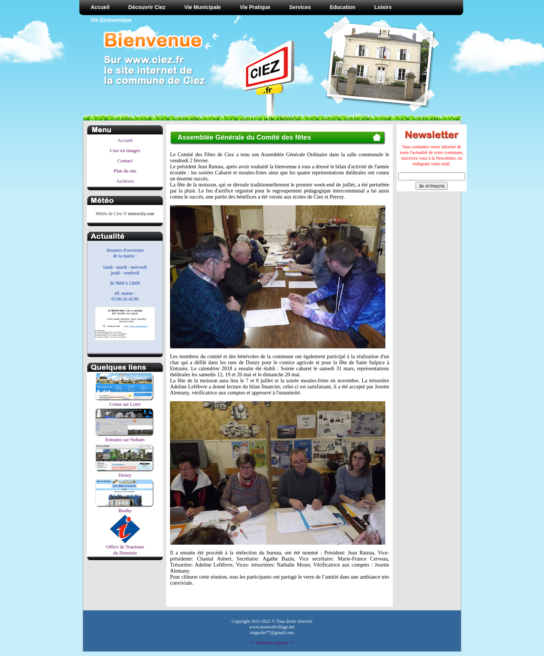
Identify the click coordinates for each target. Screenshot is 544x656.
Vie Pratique (255, 7)
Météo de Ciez (109, 213)
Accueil (100, 7)
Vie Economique (111, 20)
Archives (125, 181)
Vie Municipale (202, 7)
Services (300, 7)
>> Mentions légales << (272, 642)
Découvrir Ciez (146, 7)
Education (342, 7)
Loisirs (383, 7)
